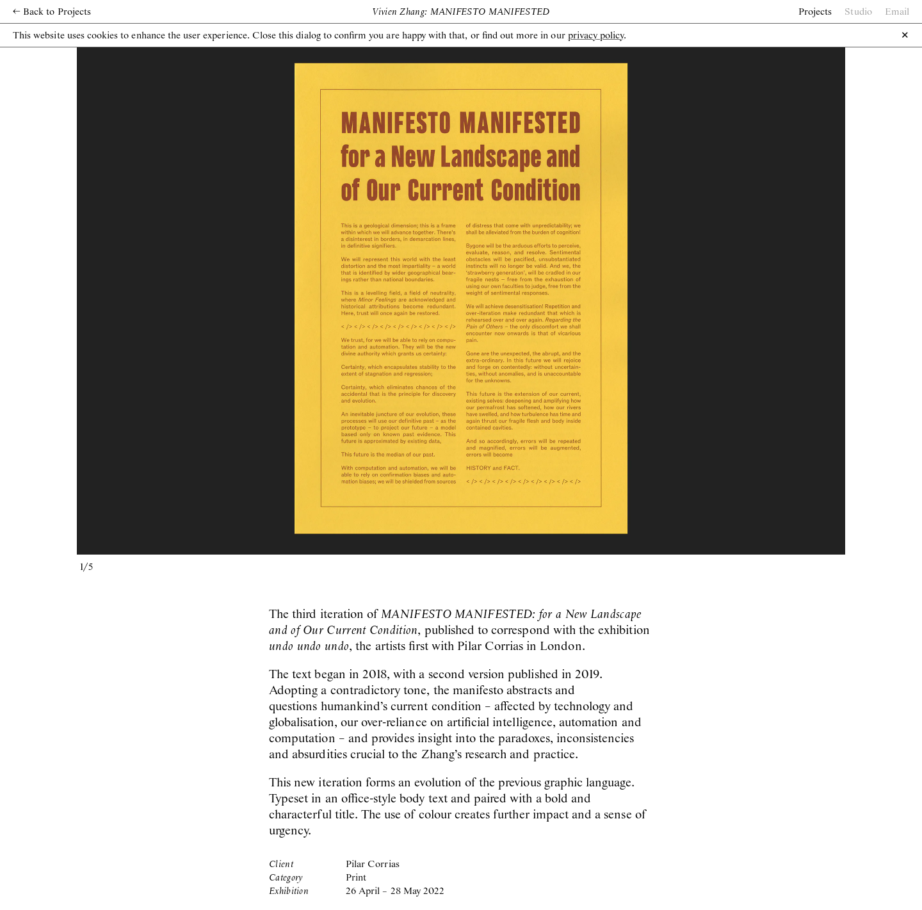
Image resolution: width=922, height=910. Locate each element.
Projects (815, 12)
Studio (858, 12)
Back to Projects (52, 12)
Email (897, 12)
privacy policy (596, 36)
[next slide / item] (653, 298)
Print (356, 878)
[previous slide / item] (269, 298)
